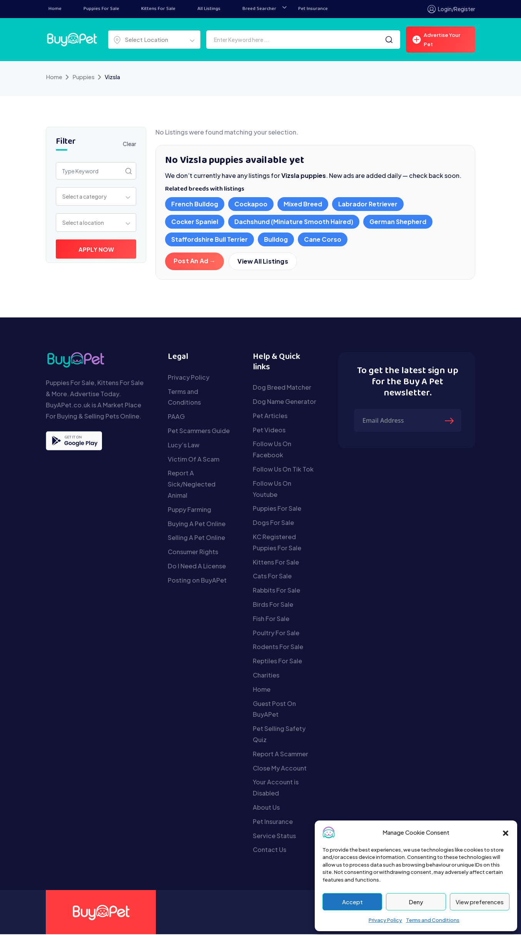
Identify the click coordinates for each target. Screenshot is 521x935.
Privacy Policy (385, 920)
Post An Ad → (194, 261)
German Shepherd (397, 222)
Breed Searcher (259, 9)
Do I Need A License (197, 567)
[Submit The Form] (450, 421)
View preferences (480, 901)
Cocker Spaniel (194, 222)
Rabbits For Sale (276, 591)
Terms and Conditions (432, 920)
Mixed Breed (303, 204)
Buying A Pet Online (196, 524)
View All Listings (263, 261)
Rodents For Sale (278, 647)
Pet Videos (269, 431)
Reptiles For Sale (277, 662)
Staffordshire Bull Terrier (209, 239)
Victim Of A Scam (193, 460)
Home (55, 9)
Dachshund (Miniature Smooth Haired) (293, 222)
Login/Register (451, 9)
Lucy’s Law (183, 446)
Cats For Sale (272, 577)
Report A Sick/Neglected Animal (191, 485)
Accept (352, 901)
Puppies (83, 76)
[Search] (389, 39)
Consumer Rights (193, 552)
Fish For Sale (271, 619)
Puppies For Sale (101, 9)
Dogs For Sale (273, 523)
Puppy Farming (189, 510)
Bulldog (276, 239)
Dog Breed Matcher (282, 388)
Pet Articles (270, 416)
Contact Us (269, 850)
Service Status (274, 836)
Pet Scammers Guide (199, 431)
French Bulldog (194, 204)
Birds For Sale (273, 605)
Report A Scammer (280, 755)
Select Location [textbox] (146, 39)
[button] (505, 832)
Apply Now (96, 249)
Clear (129, 143)
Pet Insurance (313, 9)
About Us (266, 808)
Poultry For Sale (276, 633)
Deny (416, 901)
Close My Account (280, 769)
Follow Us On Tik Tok (283, 470)
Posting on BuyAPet (197, 581)
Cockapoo (250, 204)
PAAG (176, 417)
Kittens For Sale (158, 9)
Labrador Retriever (367, 204)
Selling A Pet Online (196, 538)
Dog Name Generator (284, 402)
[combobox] (154, 39)
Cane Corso (322, 239)
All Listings (208, 9)
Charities (266, 676)
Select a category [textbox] (84, 196)
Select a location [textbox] (83, 222)
